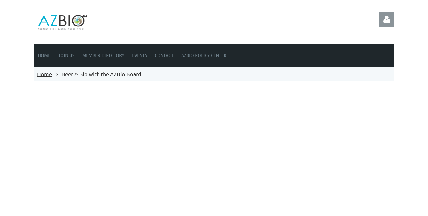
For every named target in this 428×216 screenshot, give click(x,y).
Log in (386, 19)
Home (44, 74)
